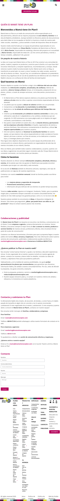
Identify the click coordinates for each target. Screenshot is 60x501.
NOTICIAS (44, 405)
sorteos (43, 408)
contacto (44, 424)
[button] (3, 5)
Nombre (3, 357)
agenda (43, 401)
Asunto (3, 370)
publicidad (44, 428)
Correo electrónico (6, 364)
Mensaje (3, 377)
